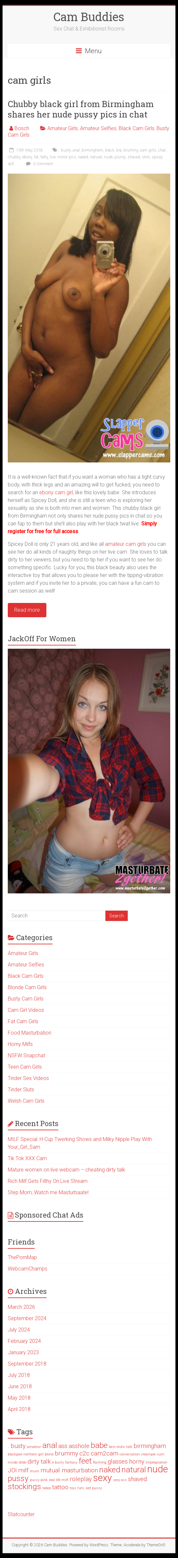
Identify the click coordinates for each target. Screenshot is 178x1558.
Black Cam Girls (136, 128)
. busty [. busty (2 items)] (17, 1446)
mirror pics (66, 157)
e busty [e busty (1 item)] (58, 1462)
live (52, 157)
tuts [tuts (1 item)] (80, 1488)
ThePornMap (22, 1257)
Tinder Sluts (21, 1089)
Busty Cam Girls (25, 999)
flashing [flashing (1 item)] (99, 1462)
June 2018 (20, 1386)
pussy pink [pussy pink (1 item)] (39, 1480)
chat (162, 150)
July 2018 (19, 1375)
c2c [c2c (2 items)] (84, 1453)
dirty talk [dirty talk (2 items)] (39, 1461)
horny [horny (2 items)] (136, 1461)
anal (76, 150)
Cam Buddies (88, 16)
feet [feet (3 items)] (85, 1461)
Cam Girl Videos (26, 1010)
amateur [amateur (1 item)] (34, 1447)
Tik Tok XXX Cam (27, 1158)
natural (96, 157)
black (109, 150)
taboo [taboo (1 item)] (46, 1488)
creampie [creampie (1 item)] (148, 1454)
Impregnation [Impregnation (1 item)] (156, 1462)
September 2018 (27, 1364)
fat (36, 157)
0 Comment (38, 164)
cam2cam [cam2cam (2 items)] (104, 1453)
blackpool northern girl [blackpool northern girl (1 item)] (25, 1454)
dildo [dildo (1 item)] (22, 1462)
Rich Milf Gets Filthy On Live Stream (48, 1181)
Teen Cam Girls (25, 1067)
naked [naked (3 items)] (109, 1469)
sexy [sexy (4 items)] (102, 1477)
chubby (14, 157)
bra (119, 150)
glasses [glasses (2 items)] (118, 1461)
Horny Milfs (20, 1044)
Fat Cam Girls (23, 1021)
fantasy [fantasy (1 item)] (71, 1462)
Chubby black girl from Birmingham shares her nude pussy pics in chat (81, 109)
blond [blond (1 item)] (49, 1454)
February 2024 (24, 1341)
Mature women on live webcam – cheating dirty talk (66, 1170)
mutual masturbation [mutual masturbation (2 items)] (69, 1470)
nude (108, 157)
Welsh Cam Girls (26, 1101)
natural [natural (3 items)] (134, 1469)
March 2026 (21, 1307)
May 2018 (19, 1398)
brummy (131, 150)
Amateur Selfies (98, 128)
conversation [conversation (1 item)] (130, 1454)
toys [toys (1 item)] (73, 1488)
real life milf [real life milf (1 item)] (58, 1480)
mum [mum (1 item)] (34, 1471)
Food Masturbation (29, 1033)
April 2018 (19, 1409)
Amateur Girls (62, 128)
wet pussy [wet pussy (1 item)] (94, 1488)
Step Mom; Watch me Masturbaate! (48, 1192)
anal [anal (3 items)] (49, 1445)
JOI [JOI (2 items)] (12, 1470)
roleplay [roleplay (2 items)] (81, 1479)
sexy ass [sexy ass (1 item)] (120, 1480)
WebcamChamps (27, 1269)
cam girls (148, 150)
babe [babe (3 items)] (99, 1445)
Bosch (22, 128)
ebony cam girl (56, 492)
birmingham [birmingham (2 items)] (150, 1446)
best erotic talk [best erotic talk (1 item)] (120, 1447)
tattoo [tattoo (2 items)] (60, 1487)
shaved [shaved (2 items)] (137, 1479)
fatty (44, 157)
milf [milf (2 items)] (23, 1470)
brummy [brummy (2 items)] (66, 1453)
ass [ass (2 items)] (62, 1446)
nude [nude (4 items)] (157, 1469)
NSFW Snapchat (26, 1055)
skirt (146, 157)
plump (120, 157)
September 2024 (27, 1318)
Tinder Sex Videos (28, 1078)
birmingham (92, 150)
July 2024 (19, 1330)
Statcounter (21, 1514)
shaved (134, 157)
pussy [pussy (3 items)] (18, 1478)
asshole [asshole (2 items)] (79, 1446)
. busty (65, 150)
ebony (27, 157)
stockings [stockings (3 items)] (24, 1486)
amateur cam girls (125, 544)
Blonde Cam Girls (27, 987)
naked (83, 157)
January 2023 (23, 1352)
